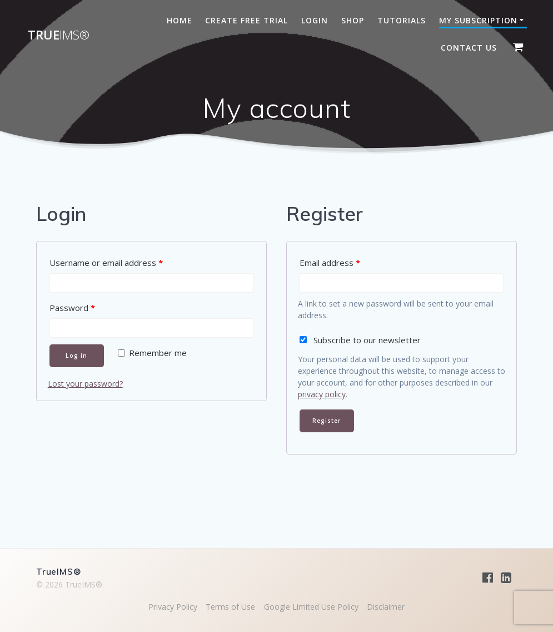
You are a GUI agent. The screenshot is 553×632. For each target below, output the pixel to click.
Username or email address (106, 262)
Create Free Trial (246, 20)
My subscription (478, 20)
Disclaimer (386, 606)
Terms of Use (230, 606)
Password (72, 307)
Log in (76, 355)
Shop (352, 20)
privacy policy (322, 394)
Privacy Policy (172, 606)
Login (314, 20)
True (58, 35)
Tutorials (401, 20)
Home (179, 20)
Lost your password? (85, 383)
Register (326, 420)
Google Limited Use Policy (311, 606)
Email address (330, 262)
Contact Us (469, 47)
